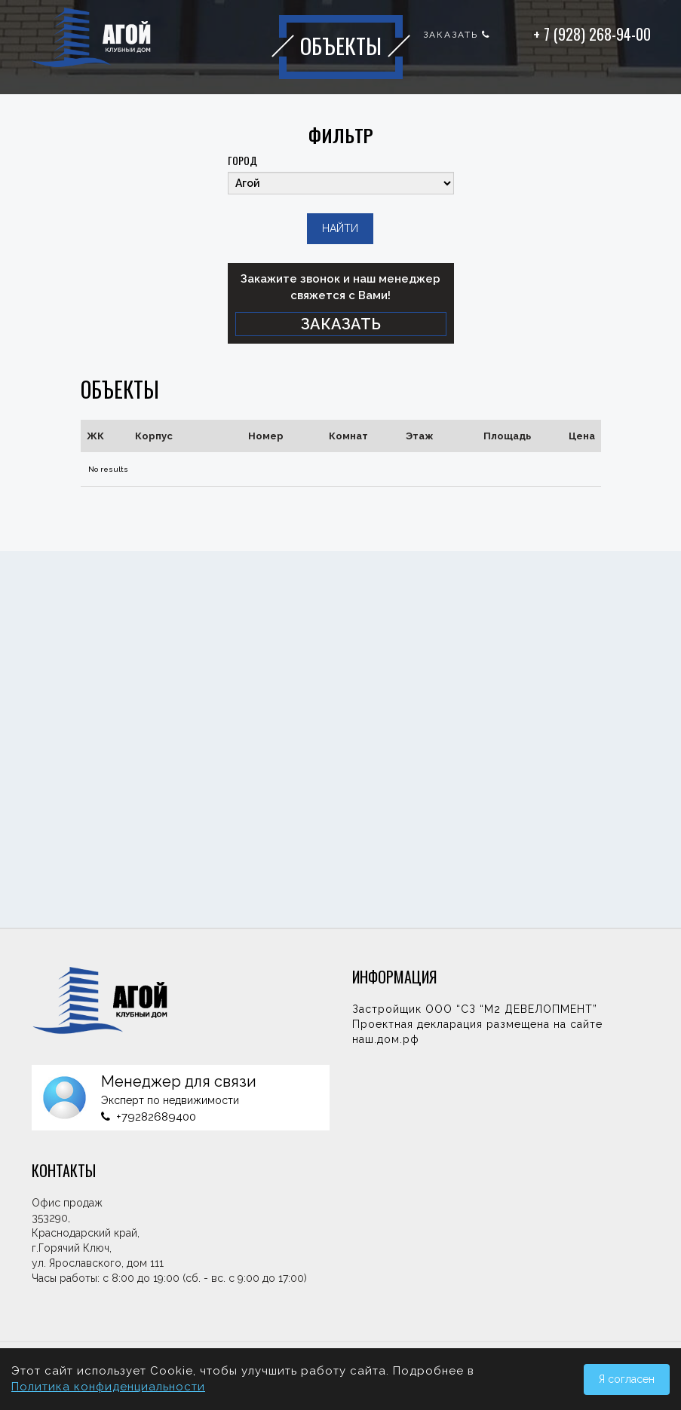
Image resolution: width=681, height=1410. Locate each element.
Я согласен (627, 1379)
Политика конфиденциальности (108, 1386)
